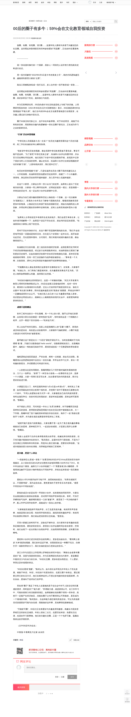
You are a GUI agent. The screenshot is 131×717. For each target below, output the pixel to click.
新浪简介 (87, 213)
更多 (75, 2)
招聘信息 (97, 217)
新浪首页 (16, 2)
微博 (39, 38)
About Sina (108, 213)
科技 (48, 2)
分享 (100, 38)
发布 (72, 677)
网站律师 (97, 221)
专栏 (67, 2)
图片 (61, 2)
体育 (30, 2)
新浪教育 (32, 21)
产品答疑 (87, 221)
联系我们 (87, 217)
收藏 (79, 38)
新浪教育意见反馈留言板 (96, 207)
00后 (21, 640)
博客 (55, 2)
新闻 (23, 2)
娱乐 (42, 2)
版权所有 (107, 230)
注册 (100, 2)
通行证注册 (108, 217)
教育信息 (39, 21)
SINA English (108, 221)
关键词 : (16, 640)
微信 (93, 38)
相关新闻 (21, 687)
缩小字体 (65, 38)
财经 (36, 2)
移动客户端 (111, 2)
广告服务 (97, 213)
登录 (56, 677)
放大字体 (72, 38)
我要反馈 (76, 640)
